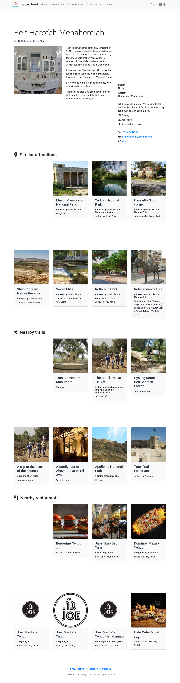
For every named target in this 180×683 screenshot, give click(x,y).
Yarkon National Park (107, 202)
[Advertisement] (90, 19)
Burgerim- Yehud (68, 543)
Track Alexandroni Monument (69, 380)
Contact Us (105, 669)
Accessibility (92, 669)
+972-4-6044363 (130, 132)
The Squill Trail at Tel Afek (108, 380)
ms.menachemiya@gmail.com (137, 136)
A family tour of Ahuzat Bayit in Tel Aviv (70, 471)
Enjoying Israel (29, 4)
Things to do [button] (76, 4)
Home (44, 4)
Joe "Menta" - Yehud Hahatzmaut (109, 634)
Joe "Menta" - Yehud (27, 634)
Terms (81, 669)
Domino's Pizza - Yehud (146, 545)
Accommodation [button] (58, 4)
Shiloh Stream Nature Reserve (28, 291)
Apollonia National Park (109, 469)
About (110, 4)
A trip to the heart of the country (30, 469)
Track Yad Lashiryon (141, 469)
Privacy (72, 669)
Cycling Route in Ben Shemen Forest (146, 382)
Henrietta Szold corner (145, 202)
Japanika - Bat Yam (106, 545)
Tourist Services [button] (95, 4)
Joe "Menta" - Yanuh (66, 634)
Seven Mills (64, 289)
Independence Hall (148, 289)
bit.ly (124, 141)
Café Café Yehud (146, 632)
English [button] (158, 4)
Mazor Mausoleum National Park (70, 202)
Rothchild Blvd (106, 289)
